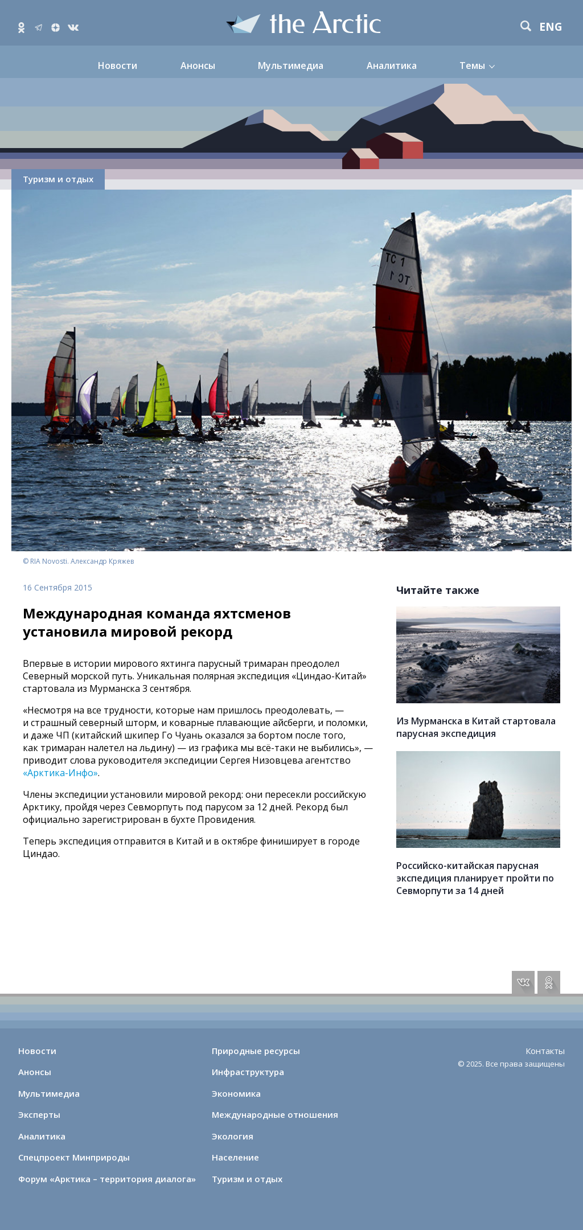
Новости (117, 65)
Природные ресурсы (256, 1050)
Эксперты (39, 1114)
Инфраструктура (248, 1071)
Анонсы (197, 65)
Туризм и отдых (58, 178)
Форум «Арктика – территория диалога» (107, 1178)
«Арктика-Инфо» (60, 772)
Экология (232, 1136)
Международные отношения (275, 1114)
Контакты (545, 1050)
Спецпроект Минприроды (74, 1157)
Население (235, 1157)
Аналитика (392, 65)
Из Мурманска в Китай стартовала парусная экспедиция (476, 727)
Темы (472, 65)
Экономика (236, 1093)
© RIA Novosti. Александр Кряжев (78, 561)
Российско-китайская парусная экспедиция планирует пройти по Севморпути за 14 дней (475, 878)
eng (551, 27)
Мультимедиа (290, 65)
